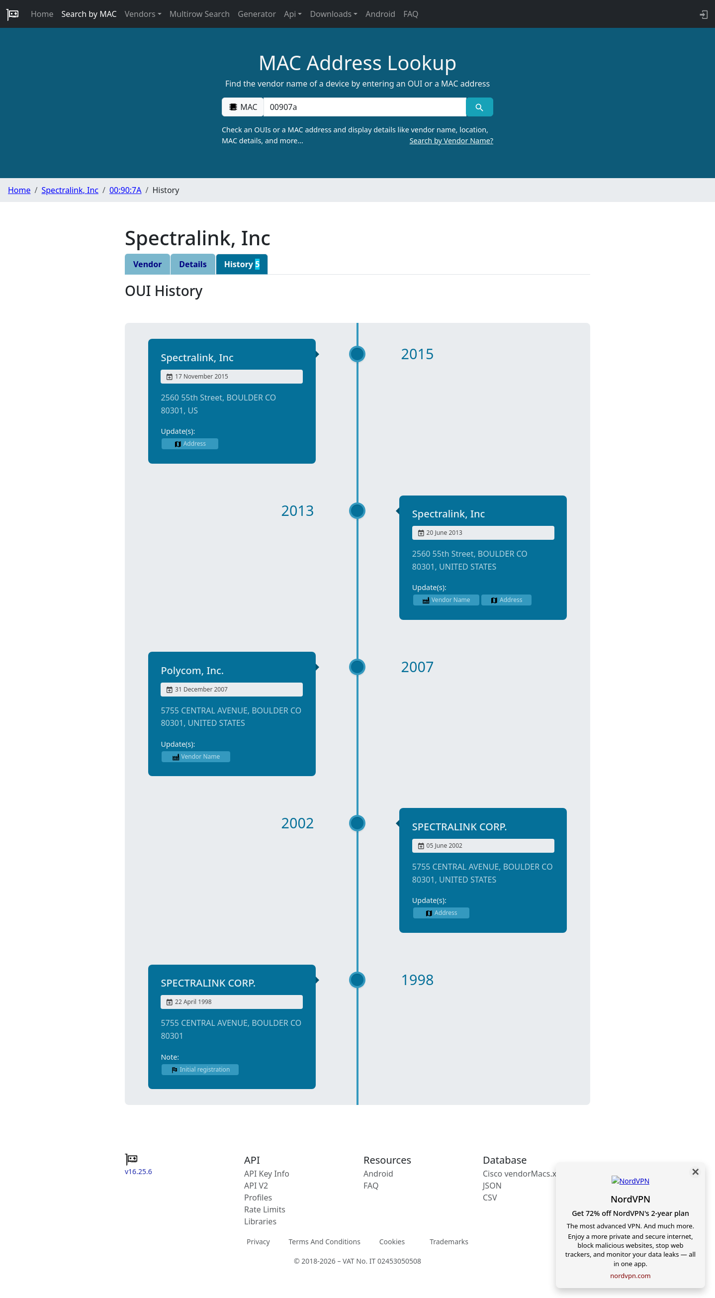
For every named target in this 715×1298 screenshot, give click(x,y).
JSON (492, 1185)
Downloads (331, 13)
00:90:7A (125, 190)
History (242, 264)
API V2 (256, 1185)
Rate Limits (264, 1209)
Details (192, 264)
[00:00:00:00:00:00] (365, 107)
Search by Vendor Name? (451, 140)
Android (380, 13)
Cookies (392, 1241)
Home (42, 13)
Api (290, 13)
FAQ (410, 13)
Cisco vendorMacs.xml (524, 1173)
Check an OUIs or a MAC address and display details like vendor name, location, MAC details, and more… (357, 135)
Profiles (258, 1197)
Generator (257, 13)
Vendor (147, 264)
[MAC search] (479, 107)
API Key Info (266, 1173)
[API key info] (703, 14)
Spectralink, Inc (69, 190)
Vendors (140, 13)
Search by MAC (89, 13)
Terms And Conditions (324, 1241)
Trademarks (449, 1241)
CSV (490, 1197)
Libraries (260, 1221)
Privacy (258, 1241)
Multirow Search (200, 13)
